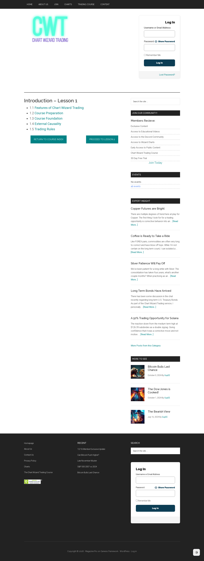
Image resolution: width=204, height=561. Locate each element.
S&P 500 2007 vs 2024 (87, 467)
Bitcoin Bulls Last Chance (88, 472)
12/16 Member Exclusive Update (91, 449)
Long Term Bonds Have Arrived (151, 290)
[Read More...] (137, 252)
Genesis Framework (109, 551)
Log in (134, 551)
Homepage (29, 443)
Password (149, 41)
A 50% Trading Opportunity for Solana (154, 318)
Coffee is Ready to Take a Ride (150, 236)
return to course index (48, 139)
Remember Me (152, 55)
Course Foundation (49, 118)
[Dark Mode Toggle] (196, 552)
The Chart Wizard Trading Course (38, 472)
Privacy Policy (30, 461)
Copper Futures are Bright (148, 208)
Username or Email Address (157, 27)
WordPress (125, 551)
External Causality (48, 124)
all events (136, 186)
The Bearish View (159, 411)
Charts (27, 467)
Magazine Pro (91, 551)
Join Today (155, 162)
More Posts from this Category (146, 345)
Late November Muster (87, 461)
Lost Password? (167, 74)
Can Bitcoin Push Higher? (88, 455)
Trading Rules (45, 129)
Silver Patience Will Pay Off (148, 263)
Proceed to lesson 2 (102, 139)
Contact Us (29, 455)
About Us (28, 449)
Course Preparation (49, 113)
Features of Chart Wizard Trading (59, 108)
